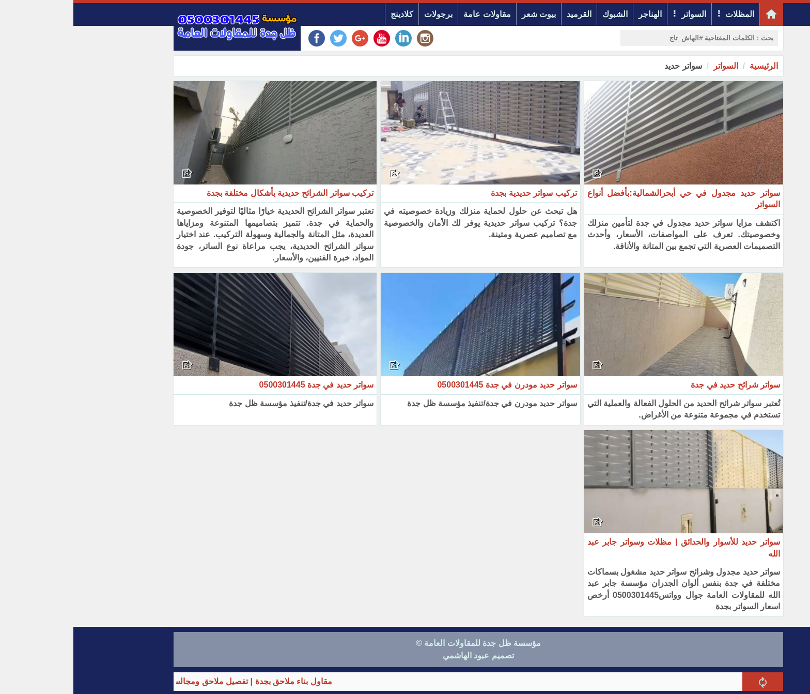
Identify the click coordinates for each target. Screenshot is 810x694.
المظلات (666, 14)
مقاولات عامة (413, 14)
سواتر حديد (609, 65)
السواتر (620, 14)
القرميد (505, 14)
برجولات (365, 14)
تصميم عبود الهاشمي (405, 655)
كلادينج (328, 14)
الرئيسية (690, 65)
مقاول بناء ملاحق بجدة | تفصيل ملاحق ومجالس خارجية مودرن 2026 (136, 681)
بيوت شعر (465, 14)
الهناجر (576, 14)
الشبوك (541, 14)
